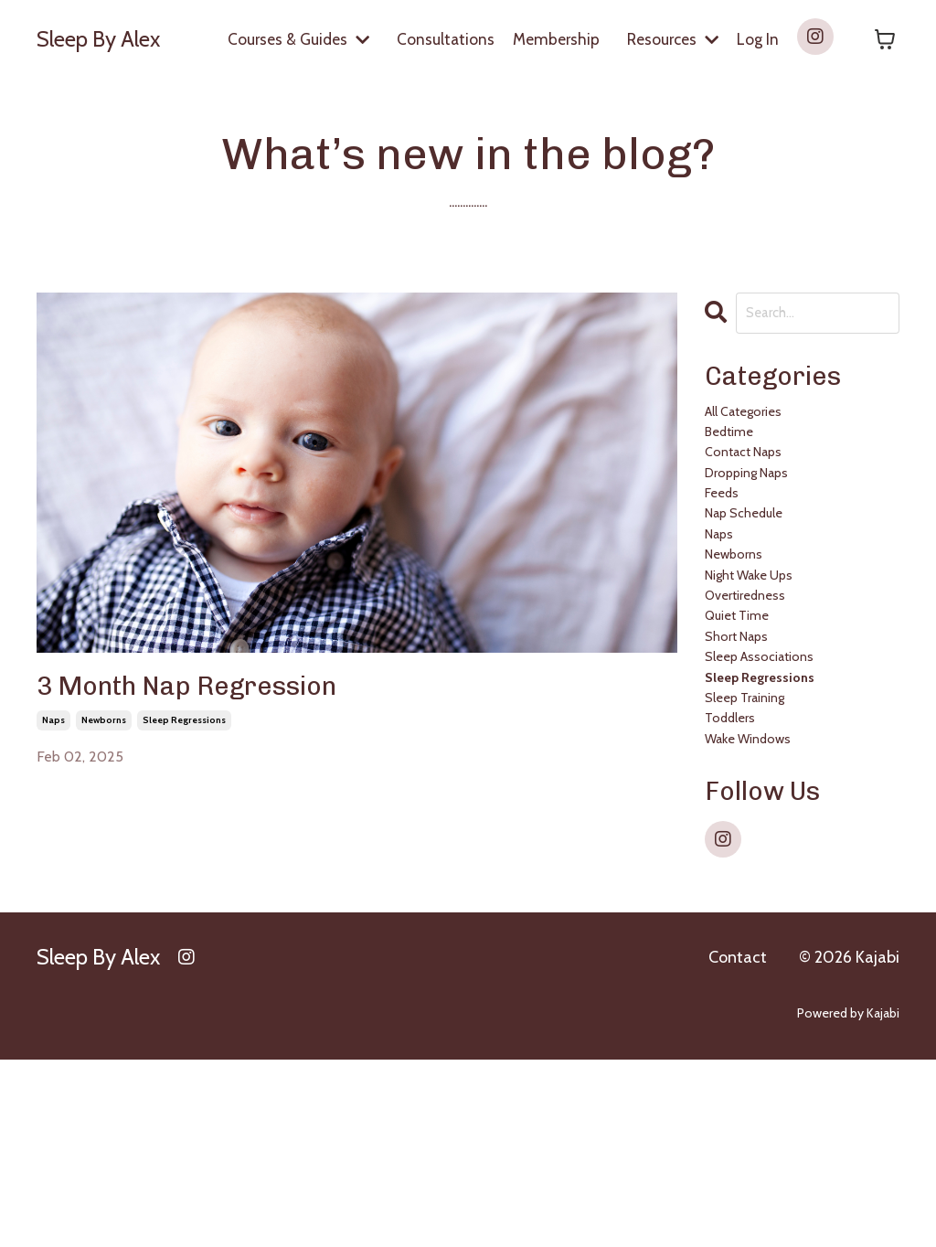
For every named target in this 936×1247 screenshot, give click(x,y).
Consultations (438, 38)
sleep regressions (184, 734)
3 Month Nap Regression (230, 695)
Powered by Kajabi (848, 1200)
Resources (670, 38)
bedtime (739, 460)
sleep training (762, 859)
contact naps (761, 490)
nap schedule (762, 582)
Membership (550, 38)
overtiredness (761, 706)
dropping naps (767, 521)
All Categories (760, 429)
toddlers (740, 890)
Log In (757, 38)
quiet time (750, 736)
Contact (737, 1145)
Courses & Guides (289, 38)
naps (53, 734)
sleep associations (780, 797)
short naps (750, 767)
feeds (729, 552)
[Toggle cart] (884, 39)
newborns (103, 734)
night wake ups (771, 675)
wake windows (768, 921)
